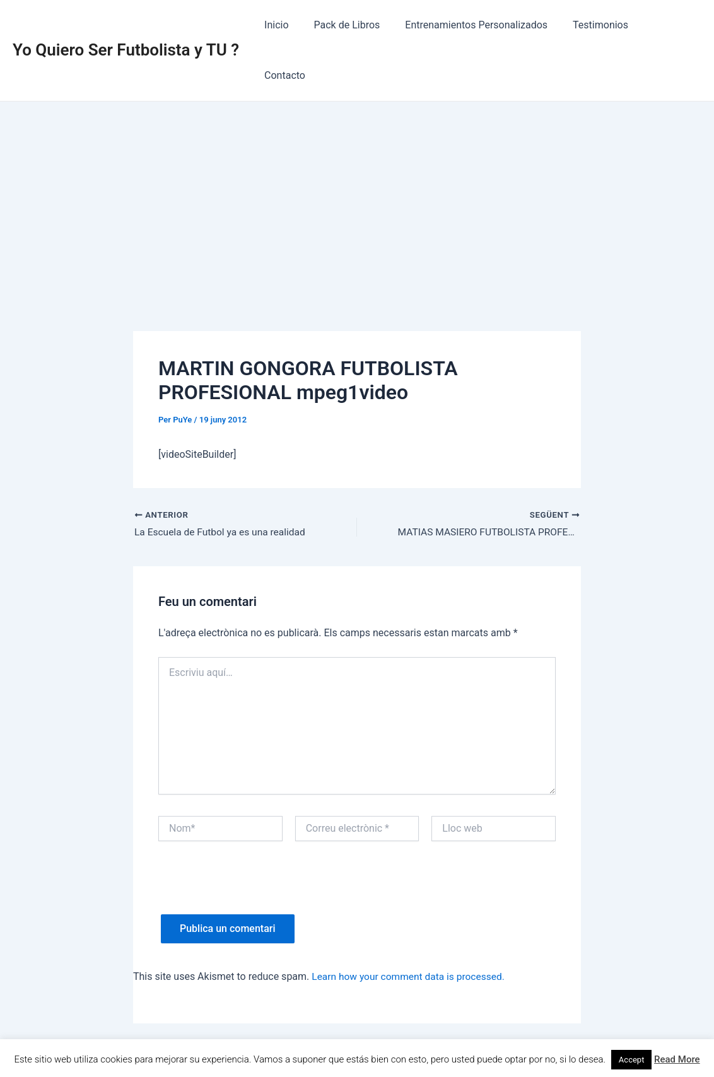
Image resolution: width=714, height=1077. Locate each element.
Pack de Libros (359, 25)
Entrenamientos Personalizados (483, 25)
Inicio (293, 25)
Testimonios (602, 25)
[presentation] (254, 840)
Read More (677, 1059)
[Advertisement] (357, 145)
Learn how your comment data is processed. (411, 927)
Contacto (670, 25)
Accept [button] (632, 1059)
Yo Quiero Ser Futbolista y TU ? (126, 24)
